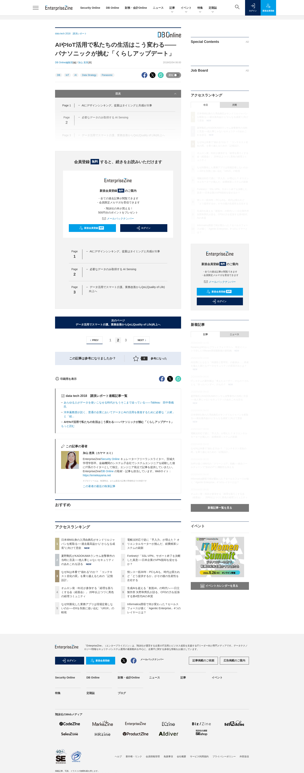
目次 (146, 94)
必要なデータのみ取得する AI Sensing (113, 269)
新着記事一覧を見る (220, 507)
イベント (186, 8)
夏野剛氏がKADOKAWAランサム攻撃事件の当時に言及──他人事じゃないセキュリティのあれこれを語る (88, 629)
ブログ (122, 762)
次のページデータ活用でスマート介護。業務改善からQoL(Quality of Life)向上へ (118, 322)
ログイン (143, 228)
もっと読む (68, 495)
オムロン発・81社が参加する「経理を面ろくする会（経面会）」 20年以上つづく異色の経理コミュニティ (87, 662)
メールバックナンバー (118, 218)
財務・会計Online (136, 7)
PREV (93, 340)
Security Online (90, 7)
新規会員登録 (91, 228)
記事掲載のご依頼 (203, 730)
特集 (200, 8)
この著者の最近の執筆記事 (99, 556)
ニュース (158, 7)
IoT (67, 75)
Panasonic (107, 75)
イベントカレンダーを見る (219, 586)
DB (58, 75)
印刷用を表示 (66, 448)
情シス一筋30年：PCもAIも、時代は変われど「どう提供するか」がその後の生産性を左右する (153, 646)
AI (75, 75)
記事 (172, 8)
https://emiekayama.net (97, 545)
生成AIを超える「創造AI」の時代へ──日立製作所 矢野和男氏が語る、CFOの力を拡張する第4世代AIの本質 (153, 662)
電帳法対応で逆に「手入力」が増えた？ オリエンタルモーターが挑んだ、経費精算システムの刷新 (153, 613)
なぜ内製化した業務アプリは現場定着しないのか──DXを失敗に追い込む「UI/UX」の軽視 (87, 678)
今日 (205, 105)
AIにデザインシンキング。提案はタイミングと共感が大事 (117, 105)
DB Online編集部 (64, 62)
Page (66, 105)
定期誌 (213, 8)
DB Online (112, 7)
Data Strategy (89, 75)
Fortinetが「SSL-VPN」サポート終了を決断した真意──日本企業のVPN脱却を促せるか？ (153, 629)
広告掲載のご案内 (234, 730)
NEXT (142, 340)
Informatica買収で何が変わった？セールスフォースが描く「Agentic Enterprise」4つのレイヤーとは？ (154, 678)
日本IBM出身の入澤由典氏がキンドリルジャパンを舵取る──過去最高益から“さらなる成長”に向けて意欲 (88, 613)
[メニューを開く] (35, 8)
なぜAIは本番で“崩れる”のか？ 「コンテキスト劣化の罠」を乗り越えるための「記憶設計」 (87, 646)
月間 (234, 105)
